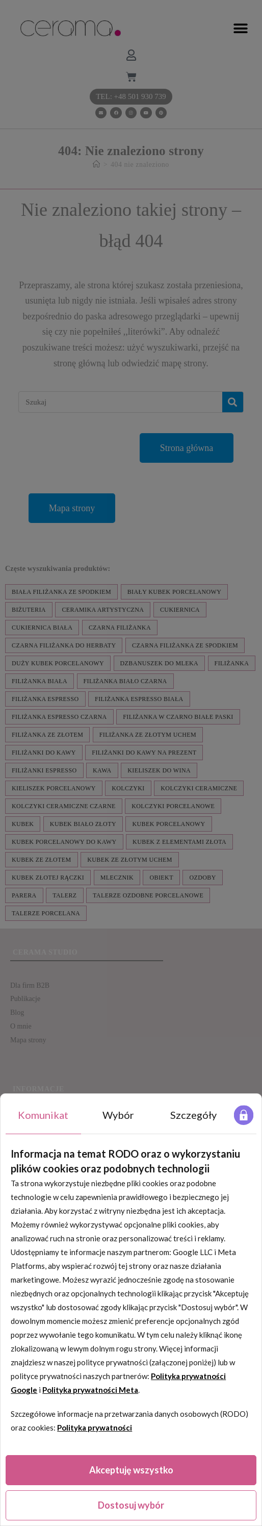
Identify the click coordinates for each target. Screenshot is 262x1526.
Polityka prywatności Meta (90, 1389)
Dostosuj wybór (131, 1505)
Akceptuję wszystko (131, 1469)
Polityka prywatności (94, 1427)
